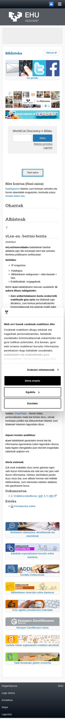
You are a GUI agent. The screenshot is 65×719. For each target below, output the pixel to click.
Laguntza (47, 147)
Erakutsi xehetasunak (40, 369)
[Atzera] (6, 227)
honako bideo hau (15, 196)
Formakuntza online (24, 506)
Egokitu (33, 392)
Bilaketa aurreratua (43, 144)
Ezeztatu (32, 403)
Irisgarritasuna (9, 686)
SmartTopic (21, 413)
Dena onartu (32, 380)
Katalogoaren (12, 188)
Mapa (5, 707)
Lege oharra (8, 693)
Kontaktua (7, 700)
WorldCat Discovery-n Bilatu (32, 131)
